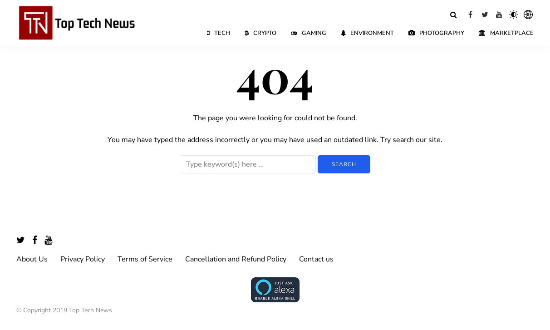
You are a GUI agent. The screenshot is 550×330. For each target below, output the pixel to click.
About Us (32, 259)
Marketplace (506, 33)
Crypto (260, 33)
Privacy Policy (82, 259)
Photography (436, 33)
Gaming (308, 33)
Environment (367, 33)
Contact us (316, 259)
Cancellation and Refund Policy (235, 259)
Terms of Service (145, 259)
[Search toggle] (453, 14)
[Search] (248, 164)
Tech (218, 33)
